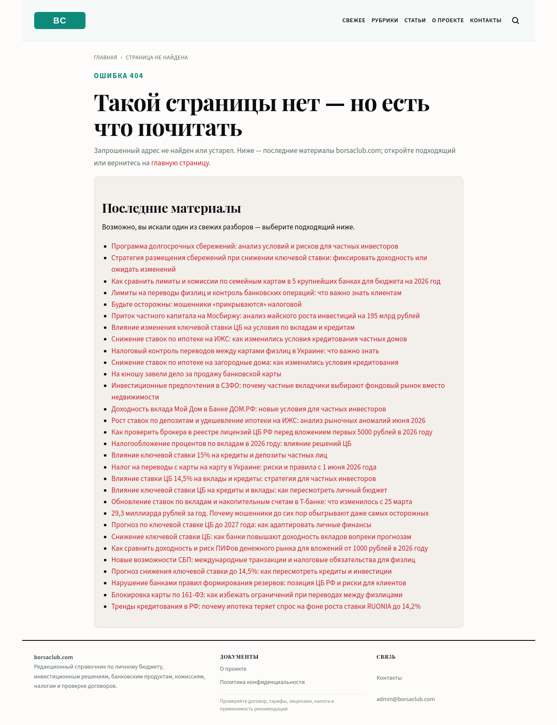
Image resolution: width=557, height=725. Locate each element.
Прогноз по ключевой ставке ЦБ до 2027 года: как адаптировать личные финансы (241, 525)
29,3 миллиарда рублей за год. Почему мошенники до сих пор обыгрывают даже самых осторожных (270, 513)
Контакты (486, 20)
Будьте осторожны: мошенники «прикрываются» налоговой (207, 304)
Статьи (415, 20)
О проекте (448, 20)
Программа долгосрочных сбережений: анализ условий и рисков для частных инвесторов (255, 246)
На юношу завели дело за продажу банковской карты (197, 374)
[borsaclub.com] (59, 20)
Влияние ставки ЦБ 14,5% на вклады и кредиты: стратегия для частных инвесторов (244, 479)
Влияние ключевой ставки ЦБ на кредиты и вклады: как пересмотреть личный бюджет (250, 490)
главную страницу (180, 163)
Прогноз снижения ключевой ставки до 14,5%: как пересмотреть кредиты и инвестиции (252, 571)
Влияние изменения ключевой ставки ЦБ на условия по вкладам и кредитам (233, 328)
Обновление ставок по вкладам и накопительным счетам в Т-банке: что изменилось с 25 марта (262, 502)
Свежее (353, 20)
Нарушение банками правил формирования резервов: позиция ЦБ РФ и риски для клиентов (259, 583)
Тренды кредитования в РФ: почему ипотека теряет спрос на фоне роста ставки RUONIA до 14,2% (266, 607)
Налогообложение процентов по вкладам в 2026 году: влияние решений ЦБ (232, 444)
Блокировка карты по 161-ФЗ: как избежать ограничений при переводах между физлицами (257, 595)
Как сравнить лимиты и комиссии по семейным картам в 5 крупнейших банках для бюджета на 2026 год (276, 281)
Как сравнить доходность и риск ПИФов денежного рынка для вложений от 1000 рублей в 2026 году (270, 548)
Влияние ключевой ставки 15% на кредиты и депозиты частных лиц (219, 455)
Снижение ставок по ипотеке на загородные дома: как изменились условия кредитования (255, 363)
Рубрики (384, 20)
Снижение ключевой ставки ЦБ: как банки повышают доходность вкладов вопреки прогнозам (262, 537)
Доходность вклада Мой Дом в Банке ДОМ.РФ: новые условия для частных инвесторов (249, 409)
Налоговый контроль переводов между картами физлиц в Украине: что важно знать (245, 351)
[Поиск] (515, 20)
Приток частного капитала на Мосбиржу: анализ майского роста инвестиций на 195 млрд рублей (266, 316)
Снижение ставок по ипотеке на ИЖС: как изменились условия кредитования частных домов (259, 339)
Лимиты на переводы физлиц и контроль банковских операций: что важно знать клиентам (257, 293)
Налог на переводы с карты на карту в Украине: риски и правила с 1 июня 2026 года (244, 467)
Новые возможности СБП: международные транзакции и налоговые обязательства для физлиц (264, 560)
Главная (106, 58)
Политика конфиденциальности (262, 682)
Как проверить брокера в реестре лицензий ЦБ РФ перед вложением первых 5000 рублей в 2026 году (272, 432)
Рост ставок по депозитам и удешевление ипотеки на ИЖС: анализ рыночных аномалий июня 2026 (269, 421)
